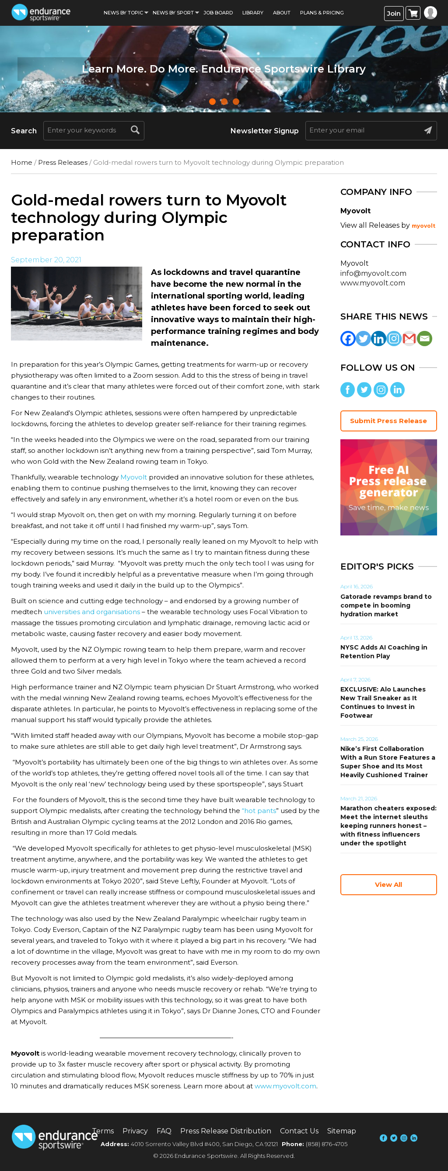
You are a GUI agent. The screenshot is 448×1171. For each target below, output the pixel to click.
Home (21, 162)
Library (252, 13)
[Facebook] (348, 338)
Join (394, 13)
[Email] (424, 338)
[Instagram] (394, 338)
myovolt (423, 225)
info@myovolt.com (373, 273)
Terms (103, 1131)
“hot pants (259, 810)
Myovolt (133, 477)
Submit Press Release (388, 421)
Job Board (218, 13)
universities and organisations (92, 612)
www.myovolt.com (285, 1086)
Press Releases (63, 162)
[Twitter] (363, 338)
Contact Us (299, 1131)
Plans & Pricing (322, 13)
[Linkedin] (378, 338)
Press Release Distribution (225, 1131)
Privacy (135, 1131)
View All (388, 884)
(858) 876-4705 (326, 1143)
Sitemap (341, 1131)
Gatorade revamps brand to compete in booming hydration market (386, 605)
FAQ (164, 1131)
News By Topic (123, 13)
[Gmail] (409, 338)
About (281, 13)
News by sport (173, 13)
